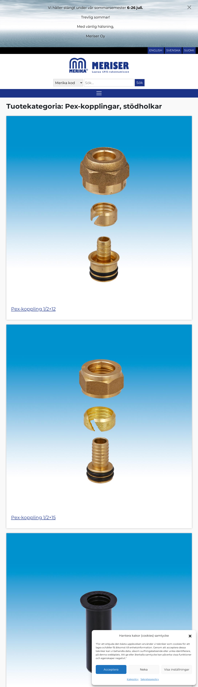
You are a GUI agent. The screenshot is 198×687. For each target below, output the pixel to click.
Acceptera (111, 669)
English (155, 50)
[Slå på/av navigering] (99, 93)
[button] (190, 636)
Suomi (189, 50)
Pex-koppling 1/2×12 (33, 309)
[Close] (189, 7)
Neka (144, 669)
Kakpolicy (133, 679)
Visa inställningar (176, 669)
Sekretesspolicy (150, 679)
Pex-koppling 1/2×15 (33, 517)
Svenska (173, 50)
